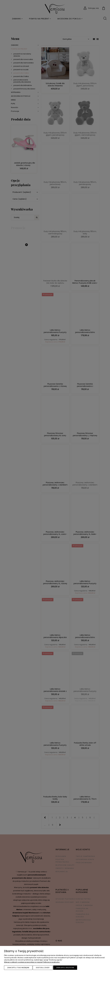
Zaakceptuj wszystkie (65, 967)
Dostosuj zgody (43, 967)
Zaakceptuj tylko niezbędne (18, 967)
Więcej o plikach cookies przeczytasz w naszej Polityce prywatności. (32, 962)
